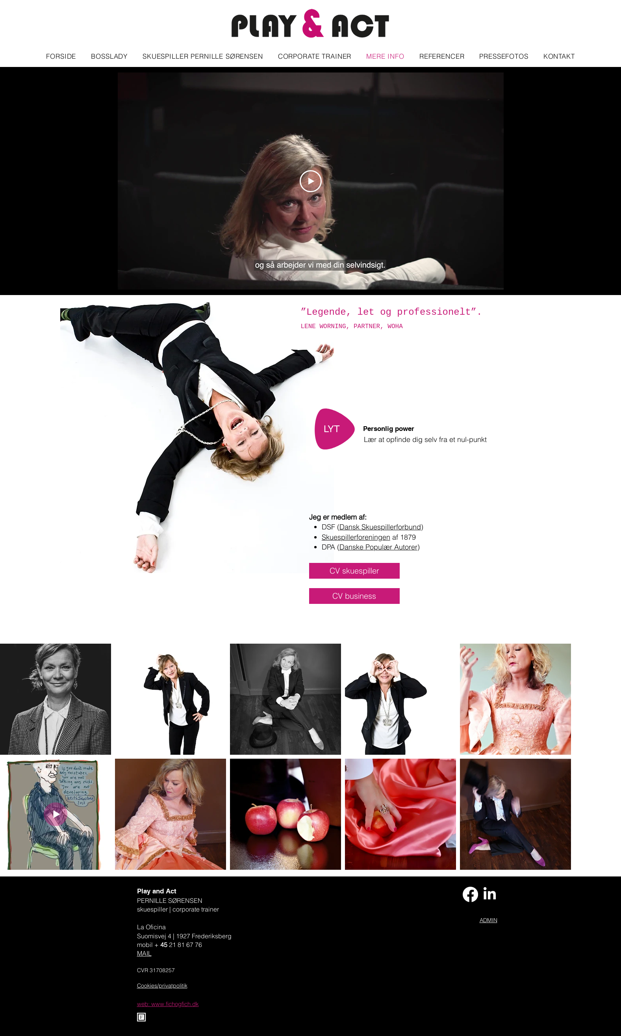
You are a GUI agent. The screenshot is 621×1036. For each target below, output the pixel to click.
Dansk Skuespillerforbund (380, 526)
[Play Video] (311, 181)
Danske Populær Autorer (378, 546)
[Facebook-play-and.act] (470, 894)
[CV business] (354, 596)
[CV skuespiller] (354, 571)
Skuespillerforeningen (356, 537)
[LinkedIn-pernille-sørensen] (489, 894)
